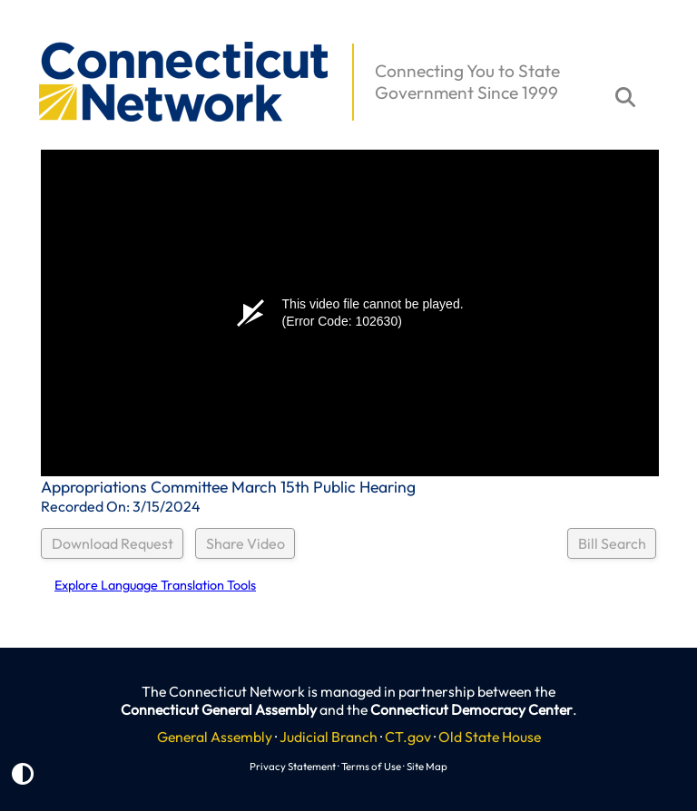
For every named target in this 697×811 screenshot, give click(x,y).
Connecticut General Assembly (219, 709)
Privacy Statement (293, 766)
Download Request (112, 543)
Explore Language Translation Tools (155, 585)
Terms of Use (371, 766)
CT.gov (408, 737)
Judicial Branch (329, 737)
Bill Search (612, 543)
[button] (28, 32)
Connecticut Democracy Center (471, 709)
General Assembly (214, 737)
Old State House (489, 737)
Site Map (427, 766)
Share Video (245, 543)
